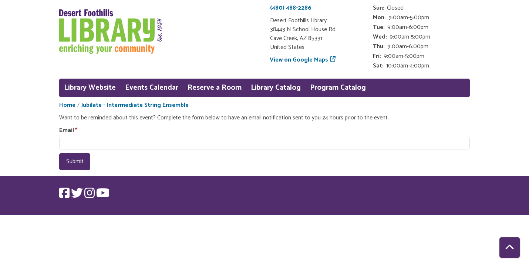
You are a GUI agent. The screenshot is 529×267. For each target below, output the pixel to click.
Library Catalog (276, 88)
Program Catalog (338, 88)
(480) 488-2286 (290, 8)
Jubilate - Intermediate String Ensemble (135, 105)
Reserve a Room (215, 88)
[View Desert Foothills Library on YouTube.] (102, 196)
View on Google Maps (299, 60)
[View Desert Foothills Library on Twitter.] (77, 196)
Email (66, 130)
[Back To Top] (509, 247)
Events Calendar (151, 88)
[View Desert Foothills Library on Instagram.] (90, 196)
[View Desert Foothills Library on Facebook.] (65, 196)
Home (67, 105)
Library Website (90, 88)
